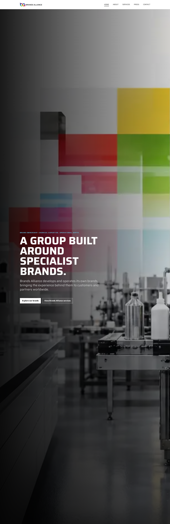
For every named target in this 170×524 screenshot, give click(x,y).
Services (126, 4)
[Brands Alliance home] (31, 4)
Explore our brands (30, 300)
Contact (146, 4)
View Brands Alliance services (57, 300)
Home (106, 4)
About (115, 4)
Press (136, 4)
